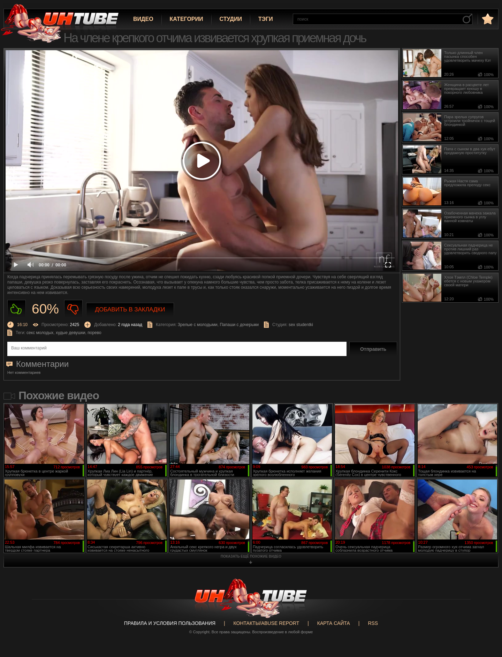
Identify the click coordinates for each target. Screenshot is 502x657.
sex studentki (301, 324)
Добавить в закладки (130, 309)
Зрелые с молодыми (198, 324)
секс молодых (39, 332)
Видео (143, 19)
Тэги (265, 19)
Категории (186, 19)
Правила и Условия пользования (169, 623)
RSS (373, 623)
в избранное (487, 18)
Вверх (486, 618)
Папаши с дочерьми (239, 324)
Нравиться (16, 309)
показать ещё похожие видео (251, 556)
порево (94, 332)
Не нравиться (73, 309)
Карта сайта (333, 623)
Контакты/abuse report (266, 623)
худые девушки (70, 332)
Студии (231, 19)
